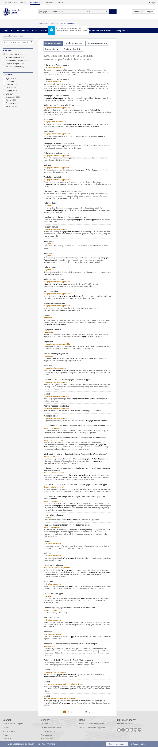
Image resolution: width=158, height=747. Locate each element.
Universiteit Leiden (10, 2)
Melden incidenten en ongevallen (92, 727)
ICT (33, 30)
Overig (18, 100)
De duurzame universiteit (51, 727)
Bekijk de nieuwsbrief (125, 723)
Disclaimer (7, 739)
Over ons (44, 723)
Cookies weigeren (140, 744)
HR (10, 30)
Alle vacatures (46, 735)
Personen (18, 103)
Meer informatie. (48, 744)
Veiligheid (120, 30)
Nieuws (18, 90)
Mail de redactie (9, 731)
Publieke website (18, 54)
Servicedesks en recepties (13, 723)
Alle (88, 11)
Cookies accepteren (117, 744)
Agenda (18, 78)
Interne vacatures (48, 731)
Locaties (18, 87)
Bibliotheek (61, 2)
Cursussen (18, 81)
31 (86, 712)
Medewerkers (35, 2)
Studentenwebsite (18, 57)
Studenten (23, 2)
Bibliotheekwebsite (18, 66)
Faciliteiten (45, 30)
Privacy (6, 735)
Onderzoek (18, 97)
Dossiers (18, 84)
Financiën (21, 30)
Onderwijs (18, 93)
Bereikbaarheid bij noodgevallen (91, 723)
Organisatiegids (48, 2)
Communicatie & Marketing (98, 30)
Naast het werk (47, 739)
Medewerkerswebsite (10, 36)
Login (153, 3)
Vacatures (18, 106)
